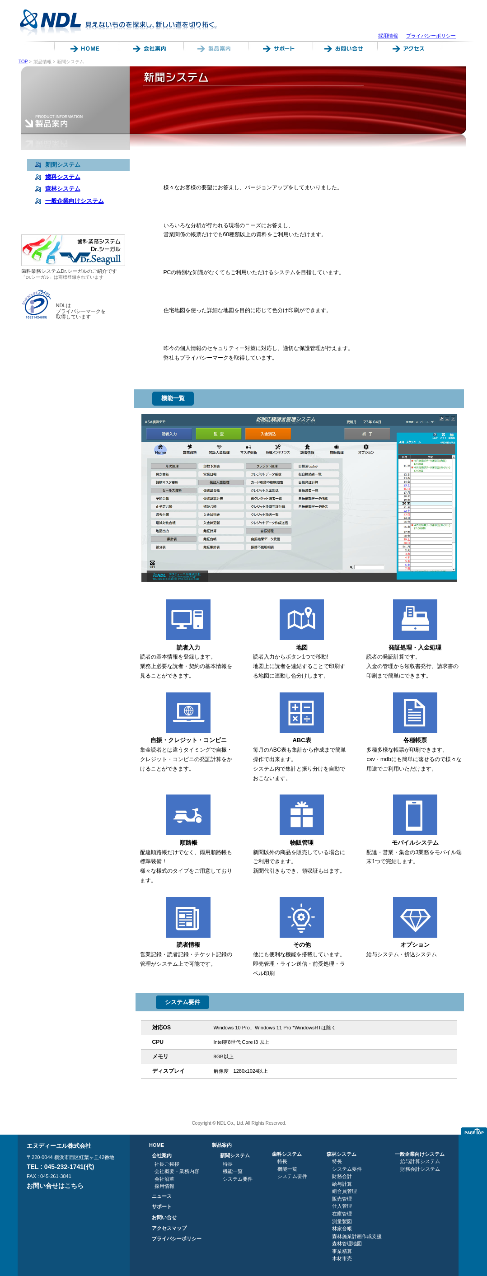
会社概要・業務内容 (177, 1171)
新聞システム (235, 1155)
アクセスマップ (169, 1228)
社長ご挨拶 (167, 1164)
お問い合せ (164, 1217)
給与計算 (342, 1184)
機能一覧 (233, 1171)
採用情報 (388, 35)
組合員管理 (344, 1191)
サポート (162, 1206)
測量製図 (342, 1221)
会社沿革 (164, 1179)
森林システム (341, 1154)
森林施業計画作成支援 (357, 1236)
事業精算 (342, 1251)
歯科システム (287, 1154)
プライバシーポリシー (431, 35)
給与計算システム (420, 1161)
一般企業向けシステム (420, 1154)
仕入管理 (342, 1206)
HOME (156, 1145)
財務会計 (342, 1176)
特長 (228, 1164)
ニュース (162, 1196)
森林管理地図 (347, 1243)
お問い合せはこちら (55, 1185)
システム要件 (238, 1179)
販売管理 (342, 1198)
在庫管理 (342, 1213)
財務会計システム (420, 1169)
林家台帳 (342, 1228)
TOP (23, 61)
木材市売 (342, 1258)
